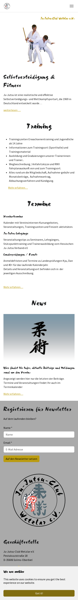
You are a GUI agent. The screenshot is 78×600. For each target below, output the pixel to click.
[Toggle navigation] (72, 6)
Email (7, 442)
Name (7, 427)
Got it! (39, 593)
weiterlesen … (12, 110)
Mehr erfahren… (18, 187)
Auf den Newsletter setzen (21, 458)
